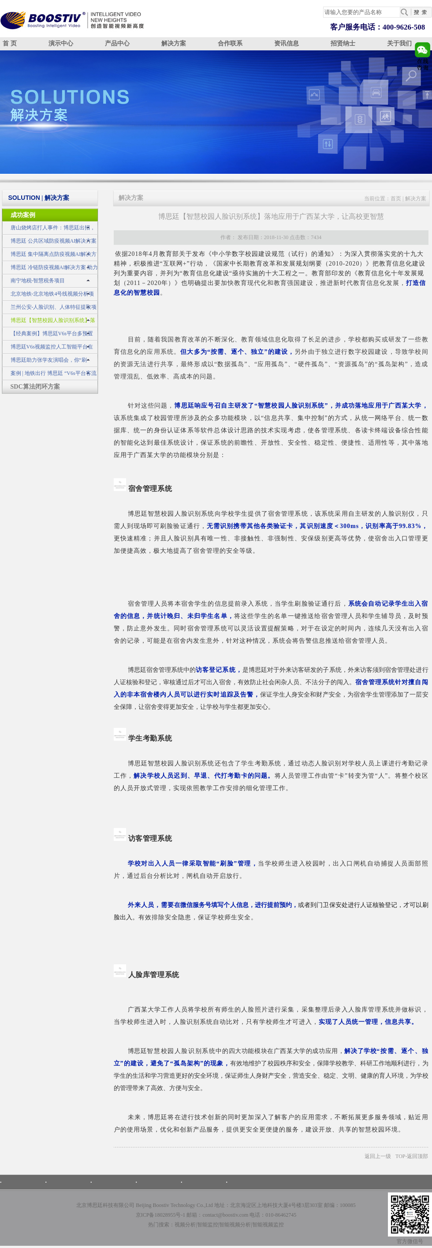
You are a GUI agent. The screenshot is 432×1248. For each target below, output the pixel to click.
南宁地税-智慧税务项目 (38, 280)
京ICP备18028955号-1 (161, 1215)
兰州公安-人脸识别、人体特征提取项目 (49, 309)
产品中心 (117, 43)
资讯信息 (286, 43)
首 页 (10, 43)
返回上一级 (378, 1156)
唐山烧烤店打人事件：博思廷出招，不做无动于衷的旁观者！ (48, 230)
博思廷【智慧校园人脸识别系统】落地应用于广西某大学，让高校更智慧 (48, 322)
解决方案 (173, 43)
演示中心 (60, 43)
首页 (396, 198)
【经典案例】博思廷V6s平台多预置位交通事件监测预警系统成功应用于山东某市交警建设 (49, 335)
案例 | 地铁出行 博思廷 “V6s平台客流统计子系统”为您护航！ (49, 375)
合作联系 (230, 43)
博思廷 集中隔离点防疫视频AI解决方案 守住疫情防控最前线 (49, 256)
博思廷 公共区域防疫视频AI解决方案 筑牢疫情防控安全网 (49, 243)
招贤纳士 (343, 43)
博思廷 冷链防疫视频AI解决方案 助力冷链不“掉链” (50, 269)
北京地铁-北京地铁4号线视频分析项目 (48, 296)
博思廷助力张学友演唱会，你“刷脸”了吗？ (44, 362)
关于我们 (399, 43)
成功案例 (23, 215)
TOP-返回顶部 (411, 1156)
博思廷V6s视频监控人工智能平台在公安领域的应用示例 (47, 349)
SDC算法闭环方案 (35, 386)
